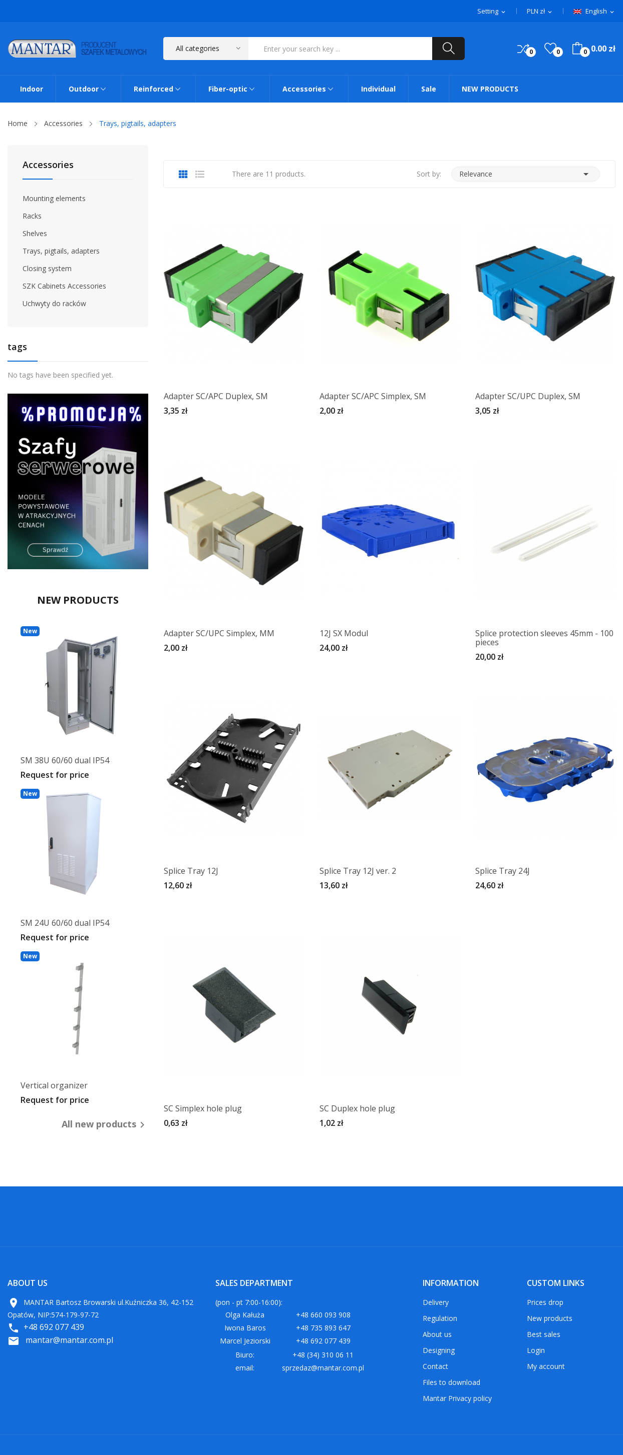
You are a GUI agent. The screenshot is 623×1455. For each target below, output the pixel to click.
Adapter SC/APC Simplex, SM (373, 396)
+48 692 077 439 (54, 1326)
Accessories (48, 165)
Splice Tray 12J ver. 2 (358, 870)
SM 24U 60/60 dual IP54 (65, 922)
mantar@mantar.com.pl (69, 1339)
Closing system (47, 268)
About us (437, 1334)
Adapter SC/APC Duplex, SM (216, 396)
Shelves (35, 233)
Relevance (525, 174)
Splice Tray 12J (191, 870)
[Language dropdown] (594, 12)
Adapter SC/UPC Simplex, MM (219, 633)
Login (536, 1350)
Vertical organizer (54, 1085)
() (550, 48)
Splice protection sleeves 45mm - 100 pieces (544, 638)
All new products (105, 1124)
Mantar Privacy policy (457, 1398)
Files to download (451, 1382)
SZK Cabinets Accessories (64, 286)
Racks (32, 216)
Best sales (543, 1334)
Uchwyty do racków (54, 303)
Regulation (440, 1318)
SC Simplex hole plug (203, 1108)
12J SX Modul (344, 633)
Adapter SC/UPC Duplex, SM (527, 396)
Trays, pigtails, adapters (61, 251)
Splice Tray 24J (502, 870)
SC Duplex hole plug (357, 1108)
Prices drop (545, 1302)
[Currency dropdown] (540, 12)
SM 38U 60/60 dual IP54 (65, 760)
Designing (439, 1350)
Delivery (436, 1302)
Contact (435, 1366)
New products (549, 1318)
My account (546, 1366)
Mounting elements (54, 198)
